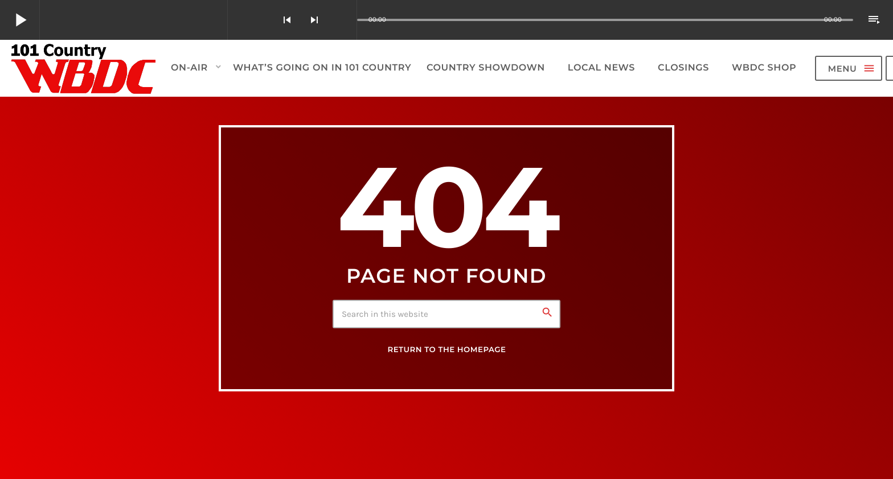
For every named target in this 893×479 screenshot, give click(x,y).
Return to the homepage (446, 349)
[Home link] (84, 68)
